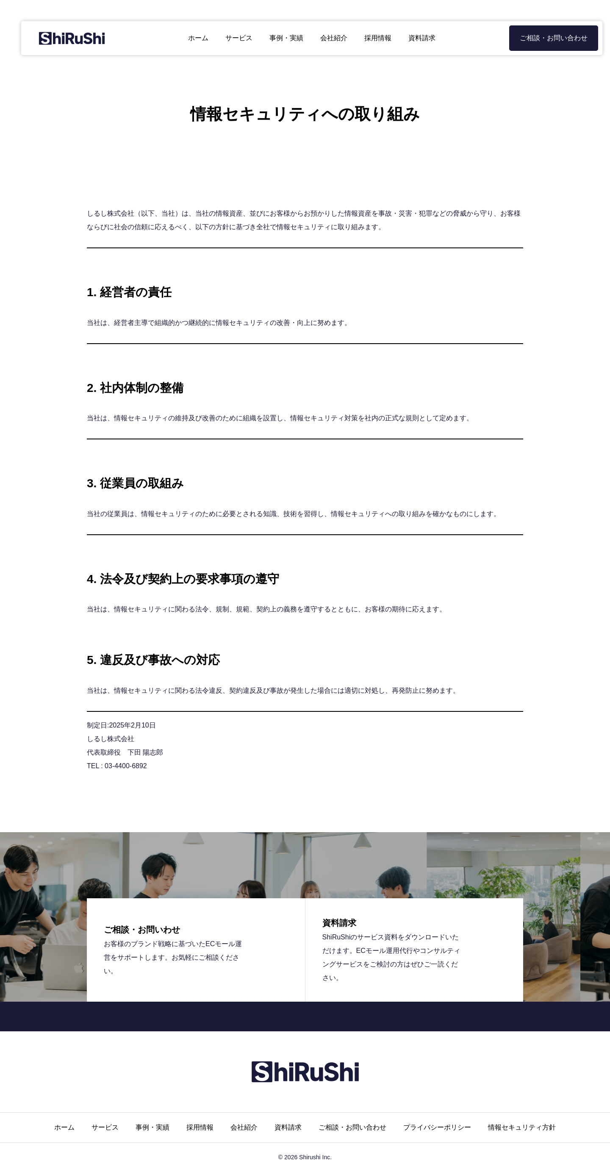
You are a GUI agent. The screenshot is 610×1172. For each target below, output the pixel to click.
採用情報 (371, 38)
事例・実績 (280, 38)
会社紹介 (327, 38)
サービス (232, 38)
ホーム (191, 38)
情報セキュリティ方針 (522, 1127)
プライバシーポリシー (437, 1127)
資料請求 (415, 38)
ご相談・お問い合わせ (540, 38)
